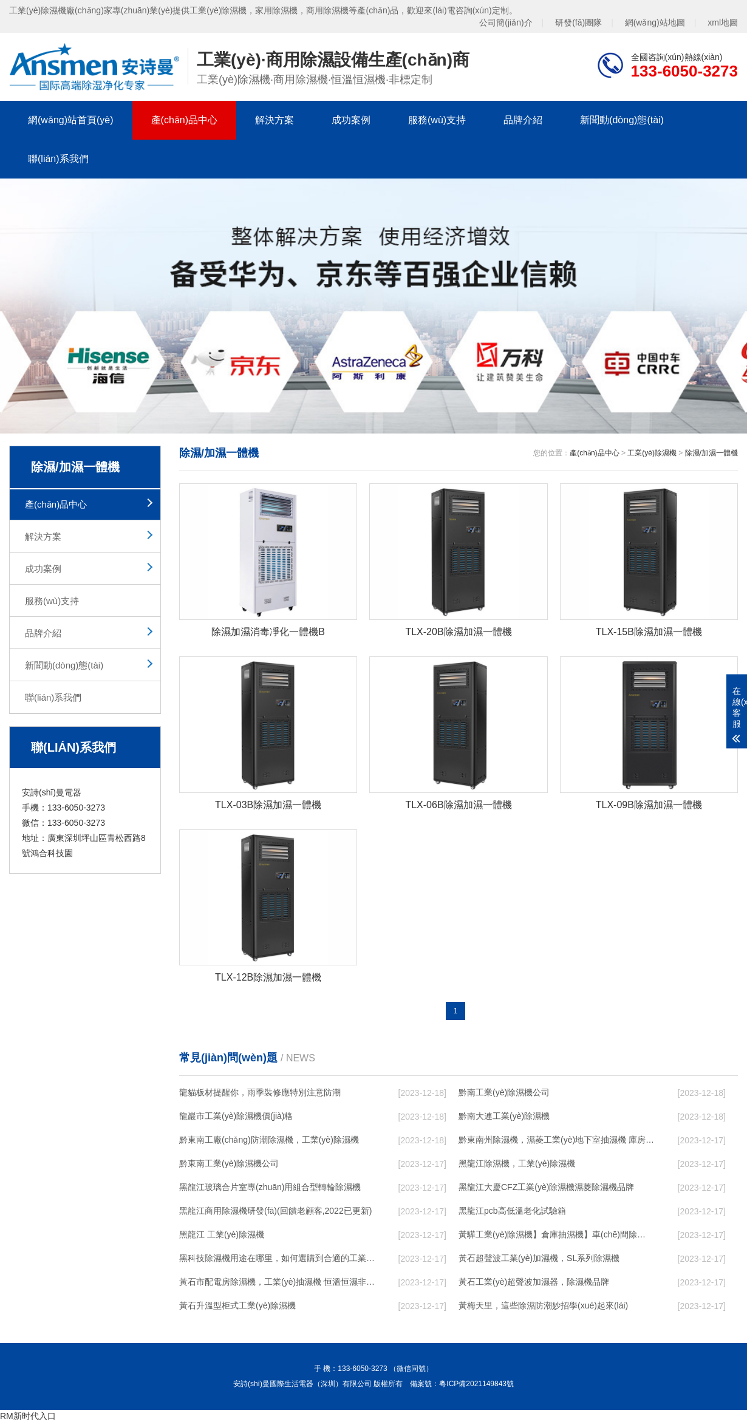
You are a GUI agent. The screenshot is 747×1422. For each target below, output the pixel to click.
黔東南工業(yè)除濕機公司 (229, 1163)
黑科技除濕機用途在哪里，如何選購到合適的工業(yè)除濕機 (277, 1258)
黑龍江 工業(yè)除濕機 (221, 1234)
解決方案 (274, 120)
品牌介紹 (522, 120)
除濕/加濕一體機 (711, 453)
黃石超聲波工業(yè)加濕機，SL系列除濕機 (539, 1258)
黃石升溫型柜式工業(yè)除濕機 (237, 1305)
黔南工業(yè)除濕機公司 (504, 1092)
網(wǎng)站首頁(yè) (71, 120)
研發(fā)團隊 (578, 22)
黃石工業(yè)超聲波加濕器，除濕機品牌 (534, 1282)
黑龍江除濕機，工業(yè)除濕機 (517, 1163)
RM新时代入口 (28, 1416)
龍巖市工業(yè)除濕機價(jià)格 (236, 1116)
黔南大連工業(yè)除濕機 (504, 1116)
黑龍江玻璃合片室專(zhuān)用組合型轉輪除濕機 (270, 1187)
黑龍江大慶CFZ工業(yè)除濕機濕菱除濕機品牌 (546, 1187)
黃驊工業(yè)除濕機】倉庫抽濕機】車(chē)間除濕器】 (556, 1234)
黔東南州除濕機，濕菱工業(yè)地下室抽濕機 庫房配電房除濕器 (556, 1140)
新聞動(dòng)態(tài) (622, 120)
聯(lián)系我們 (58, 159)
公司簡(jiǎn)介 (505, 22)
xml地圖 (723, 22)
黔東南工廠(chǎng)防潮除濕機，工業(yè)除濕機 (269, 1140)
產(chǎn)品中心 (184, 120)
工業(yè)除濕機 (652, 453)
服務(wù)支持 (437, 120)
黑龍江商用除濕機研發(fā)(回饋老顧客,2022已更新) (275, 1211)
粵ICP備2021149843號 (476, 1383)
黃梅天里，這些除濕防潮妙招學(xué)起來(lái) (543, 1305)
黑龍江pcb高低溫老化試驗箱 (512, 1211)
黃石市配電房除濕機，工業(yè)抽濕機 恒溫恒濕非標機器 (277, 1282)
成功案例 (351, 120)
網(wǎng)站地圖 (655, 22)
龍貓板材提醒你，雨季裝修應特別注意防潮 (260, 1092)
